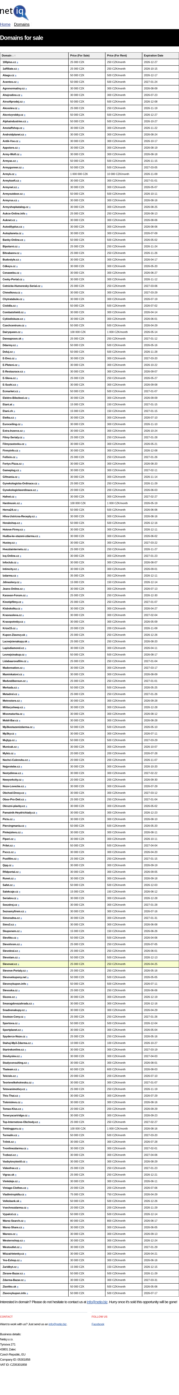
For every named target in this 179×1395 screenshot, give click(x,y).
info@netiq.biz (97, 1302)
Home (5, 24)
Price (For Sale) (80, 55)
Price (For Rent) (117, 55)
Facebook (98, 1324)
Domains (22, 24)
